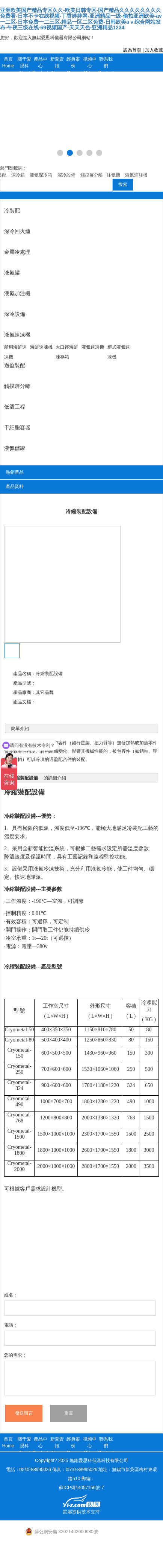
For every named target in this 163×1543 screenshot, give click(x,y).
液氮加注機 (17, 293)
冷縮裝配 (17, 792)
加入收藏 (154, 50)
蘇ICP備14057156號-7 (81, 1487)
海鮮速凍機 (41, 347)
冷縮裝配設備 (20, 816)
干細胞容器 (17, 427)
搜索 (122, 184)
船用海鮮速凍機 (15, 352)
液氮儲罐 (14, 448)
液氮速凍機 (17, 335)
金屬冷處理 (17, 252)
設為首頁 (132, 50)
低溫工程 (14, 407)
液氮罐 (12, 273)
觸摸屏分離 (17, 386)
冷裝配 (12, 210)
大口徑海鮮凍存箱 (67, 352)
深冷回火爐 (17, 231)
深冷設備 (14, 314)
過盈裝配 (14, 365)
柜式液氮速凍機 (118, 352)
